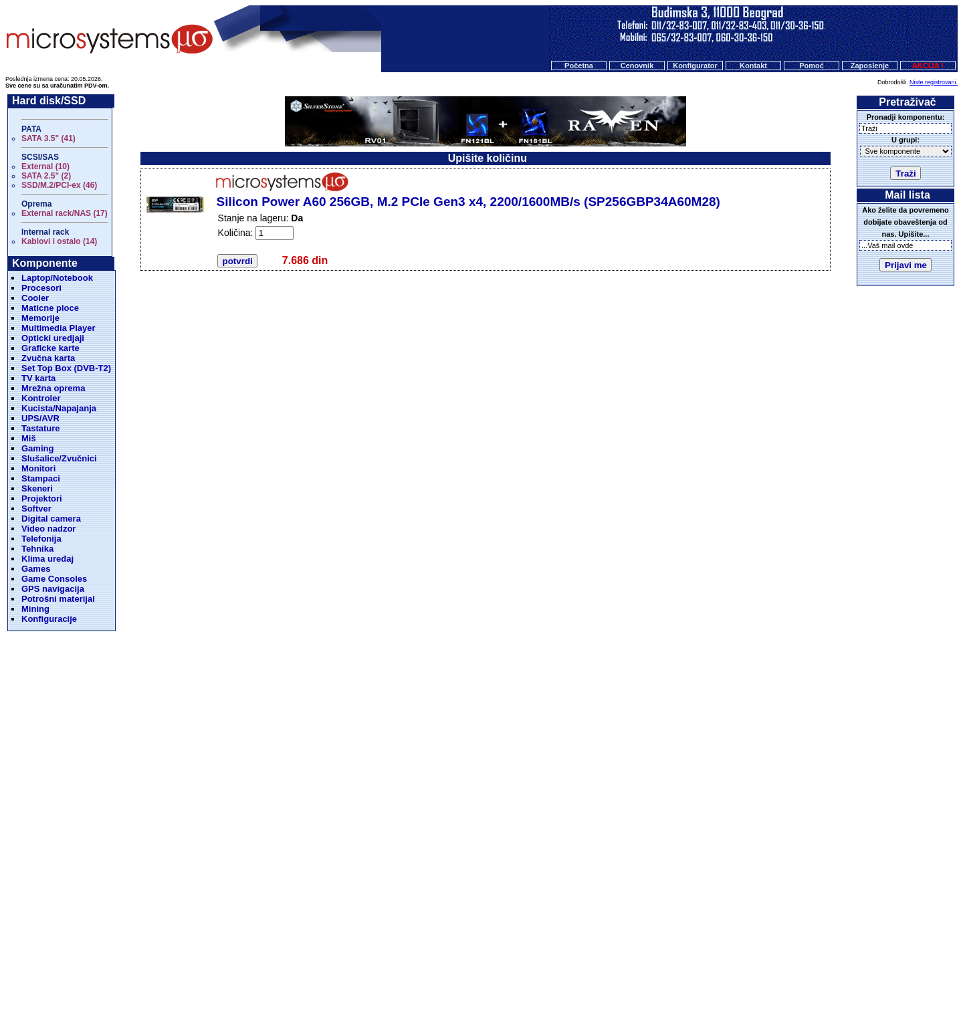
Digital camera (51, 519)
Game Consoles (54, 579)
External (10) (45, 166)
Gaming (37, 448)
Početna (578, 66)
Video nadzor (48, 529)
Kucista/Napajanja (58, 408)
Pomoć (811, 66)
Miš (28, 438)
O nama (527, 943)
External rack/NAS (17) (64, 213)
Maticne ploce (50, 308)
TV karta (38, 378)
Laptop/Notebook (57, 278)
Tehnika (37, 549)
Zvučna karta (48, 358)
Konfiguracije (49, 619)
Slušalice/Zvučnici (59, 458)
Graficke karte (50, 348)
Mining (35, 609)
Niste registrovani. (933, 82)
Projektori (41, 498)
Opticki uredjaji (52, 338)
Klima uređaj (47, 559)
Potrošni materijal (58, 599)
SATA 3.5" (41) (48, 138)
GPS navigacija (52, 589)
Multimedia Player (58, 328)
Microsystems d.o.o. (492, 968)
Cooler (35, 298)
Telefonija (41, 539)
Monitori (38, 468)
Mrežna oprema (53, 388)
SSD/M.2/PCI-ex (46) (59, 185)
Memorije (40, 318)
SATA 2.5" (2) (46, 176)
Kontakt (753, 66)
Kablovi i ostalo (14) (59, 241)
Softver (36, 508)
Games (35, 569)
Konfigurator (695, 66)
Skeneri (37, 488)
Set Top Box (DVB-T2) (66, 368)
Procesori (41, 288)
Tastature (40, 428)
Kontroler (41, 398)
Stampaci (40, 478)
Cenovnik (637, 66)
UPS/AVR (40, 418)
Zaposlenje (870, 66)
